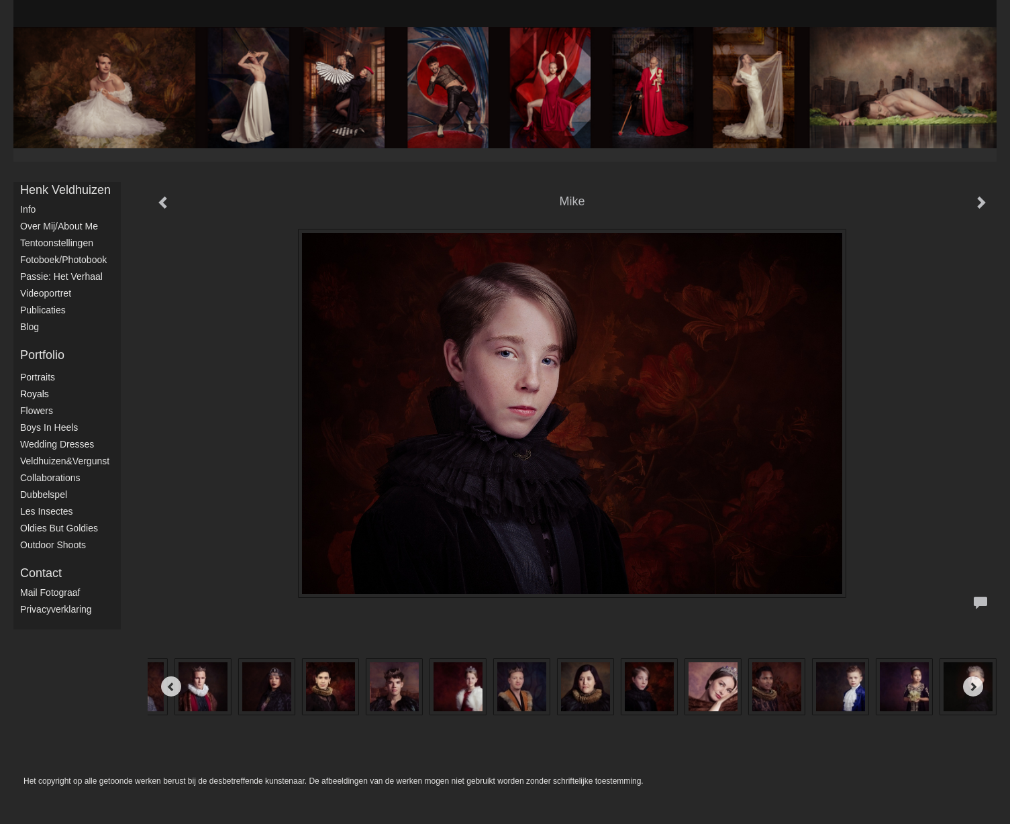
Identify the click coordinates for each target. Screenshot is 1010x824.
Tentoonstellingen (56, 243)
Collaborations (50, 477)
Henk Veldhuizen (65, 190)
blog (29, 326)
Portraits (37, 377)
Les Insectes (46, 511)
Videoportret (45, 293)
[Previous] (171, 686)
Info (28, 209)
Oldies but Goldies (59, 528)
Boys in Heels (49, 427)
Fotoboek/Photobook (63, 259)
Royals (34, 394)
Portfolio (42, 355)
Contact (41, 573)
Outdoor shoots (53, 544)
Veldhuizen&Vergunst (64, 461)
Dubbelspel (43, 494)
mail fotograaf (50, 592)
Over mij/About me (59, 226)
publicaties (43, 310)
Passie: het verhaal (61, 276)
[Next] (973, 686)
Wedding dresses (57, 444)
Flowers (36, 410)
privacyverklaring (56, 609)
